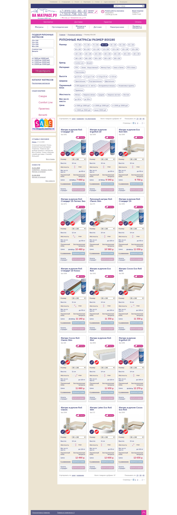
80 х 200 (122, 45)
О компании (53, 2)
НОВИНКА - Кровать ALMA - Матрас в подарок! (43, 170)
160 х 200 (127, 54)
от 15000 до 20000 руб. (120, 105)
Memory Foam (105, 67)
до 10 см (78, 77)
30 (140, 119)
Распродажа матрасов (41, 83)
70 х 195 (87, 45)
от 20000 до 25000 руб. (83, 110)
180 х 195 (78, 58)
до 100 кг (78, 99)
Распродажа (123, 2)
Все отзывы (50, 159)
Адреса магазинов (109, 2)
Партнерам (87, 2)
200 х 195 (107, 58)
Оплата (138, 22)
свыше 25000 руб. (100, 110)
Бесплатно (48, 22)
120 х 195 (125, 49)
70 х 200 (95, 45)
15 (137, 119)
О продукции (66, 2)
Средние (101, 95)
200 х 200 (117, 58)
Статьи (97, 2)
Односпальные (80, 81)
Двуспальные (109, 81)
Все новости (50, 181)
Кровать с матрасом (137, 27)
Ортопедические (60, 27)
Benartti (89, 63)
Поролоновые (80, 72)
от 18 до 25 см (102, 77)
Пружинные (79, 90)
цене (73, 119)
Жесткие (126, 95)
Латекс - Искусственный (89, 67)
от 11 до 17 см (89, 77)
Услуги (77, 2)
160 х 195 (117, 54)
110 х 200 (106, 49)
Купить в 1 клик (78, 184)
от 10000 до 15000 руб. (101, 105)
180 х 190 (136, 54)
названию (80, 119)
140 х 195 (88, 54)
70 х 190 (78, 45)
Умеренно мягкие (89, 95)
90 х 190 (131, 45)
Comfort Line (79, 63)
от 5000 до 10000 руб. (82, 105)
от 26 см (113, 77)
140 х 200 (97, 54)
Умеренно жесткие (113, 95)
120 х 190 (115, 49)
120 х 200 (135, 49)
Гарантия (108, 22)
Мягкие (77, 95)
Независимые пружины (126, 86)
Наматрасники (117, 27)
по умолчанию (90, 119)
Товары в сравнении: (65, 513)
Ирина (34, 142)
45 (143, 119)
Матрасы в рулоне (81, 27)
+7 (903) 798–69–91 (73, 14)
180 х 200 (88, 58)
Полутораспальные (95, 81)
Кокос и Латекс (119, 67)
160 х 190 (107, 54)
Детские (98, 27)
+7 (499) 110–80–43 (73, 11)
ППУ (76, 67)
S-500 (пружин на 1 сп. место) (85, 86)
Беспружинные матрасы (107, 86)
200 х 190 (97, 58)
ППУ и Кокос (131, 67)
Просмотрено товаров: (41, 513)
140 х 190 (78, 54)
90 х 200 (87, 49)
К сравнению (66, 184)
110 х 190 (96, 49)
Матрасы (39, 27)
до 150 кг (87, 99)
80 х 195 (113, 45)
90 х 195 (78, 49)
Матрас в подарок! (43, 176)
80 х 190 (43, 46)
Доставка (78, 22)
